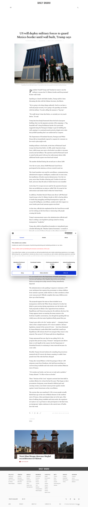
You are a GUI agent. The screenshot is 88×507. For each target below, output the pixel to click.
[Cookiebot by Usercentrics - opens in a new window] (65, 233)
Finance (37, 481)
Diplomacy (11, 476)
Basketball (65, 478)
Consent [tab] (22, 237)
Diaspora (20, 483)
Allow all (65, 273)
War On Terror (12, 480)
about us (34, 504)
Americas (29, 480)
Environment (47, 478)
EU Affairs (11, 481)
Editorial (73, 481)
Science (46, 485)
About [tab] (66, 237)
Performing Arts (57, 483)
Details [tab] (44, 237)
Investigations (20, 480)
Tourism (37, 483)
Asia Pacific (29, 481)
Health (46, 476)
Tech (37, 485)
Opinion (74, 474)
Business (38, 474)
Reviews (55, 485)
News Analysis (11, 483)
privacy (21, 504)
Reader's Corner (75, 480)
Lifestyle (47, 474)
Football (64, 476)
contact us (48, 504)
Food (46, 481)
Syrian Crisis (29, 485)
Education (20, 478)
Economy (38, 478)
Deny (22, 273)
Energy (37, 480)
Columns (74, 476)
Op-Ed (73, 478)
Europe (28, 478)
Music (55, 478)
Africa (28, 483)
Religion (46, 487)
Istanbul (19, 476)
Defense (37, 487)
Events (55, 480)
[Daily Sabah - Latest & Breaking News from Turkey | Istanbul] (44, 3)
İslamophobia (29, 487)
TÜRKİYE (20, 474)
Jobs (10, 504)
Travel (46, 480)
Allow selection (44, 273)
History (46, 488)
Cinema (55, 476)
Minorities (20, 481)
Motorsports (65, 480)
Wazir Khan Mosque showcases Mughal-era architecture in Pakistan (35, 457)
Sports (65, 474)
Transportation (39, 488)
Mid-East (28, 476)
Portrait (55, 481)
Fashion (46, 483)
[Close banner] (75, 233)
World (29, 474)
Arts (55, 474)
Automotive (38, 476)
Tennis (64, 481)
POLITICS (11, 474)
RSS (60, 504)
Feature (46, 490)
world (30, 421)
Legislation (11, 478)
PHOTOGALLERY (24, 461)
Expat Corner (47, 492)
